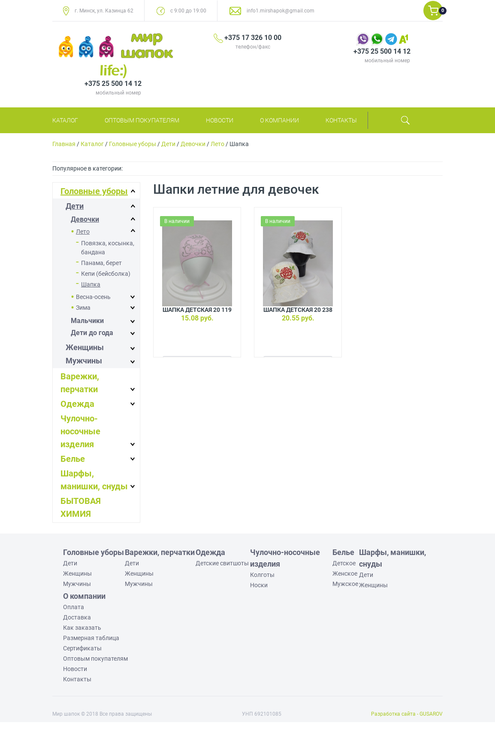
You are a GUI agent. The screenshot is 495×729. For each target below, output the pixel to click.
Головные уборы (132, 143)
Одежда (77, 404)
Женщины (85, 347)
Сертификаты (82, 648)
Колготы (262, 574)
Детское (344, 563)
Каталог (65, 120)
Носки (259, 585)
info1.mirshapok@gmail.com (280, 11)
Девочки (193, 143)
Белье (72, 459)
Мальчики (87, 321)
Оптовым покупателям (142, 120)
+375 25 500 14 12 (381, 51)
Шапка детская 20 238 (297, 309)
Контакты (341, 120)
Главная (63, 143)
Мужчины (84, 360)
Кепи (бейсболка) (105, 273)
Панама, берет (101, 262)
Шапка (90, 284)
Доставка (77, 617)
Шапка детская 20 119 (197, 309)
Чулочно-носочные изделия (80, 431)
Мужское (345, 583)
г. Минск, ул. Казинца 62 (104, 11)
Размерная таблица (91, 637)
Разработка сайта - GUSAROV (407, 714)
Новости (219, 120)
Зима (83, 307)
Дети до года (92, 333)
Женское (344, 573)
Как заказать (82, 627)
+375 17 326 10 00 (252, 38)
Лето (217, 143)
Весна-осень (93, 296)
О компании (279, 120)
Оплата (73, 607)
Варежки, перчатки (160, 552)
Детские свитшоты (222, 563)
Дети (168, 143)
